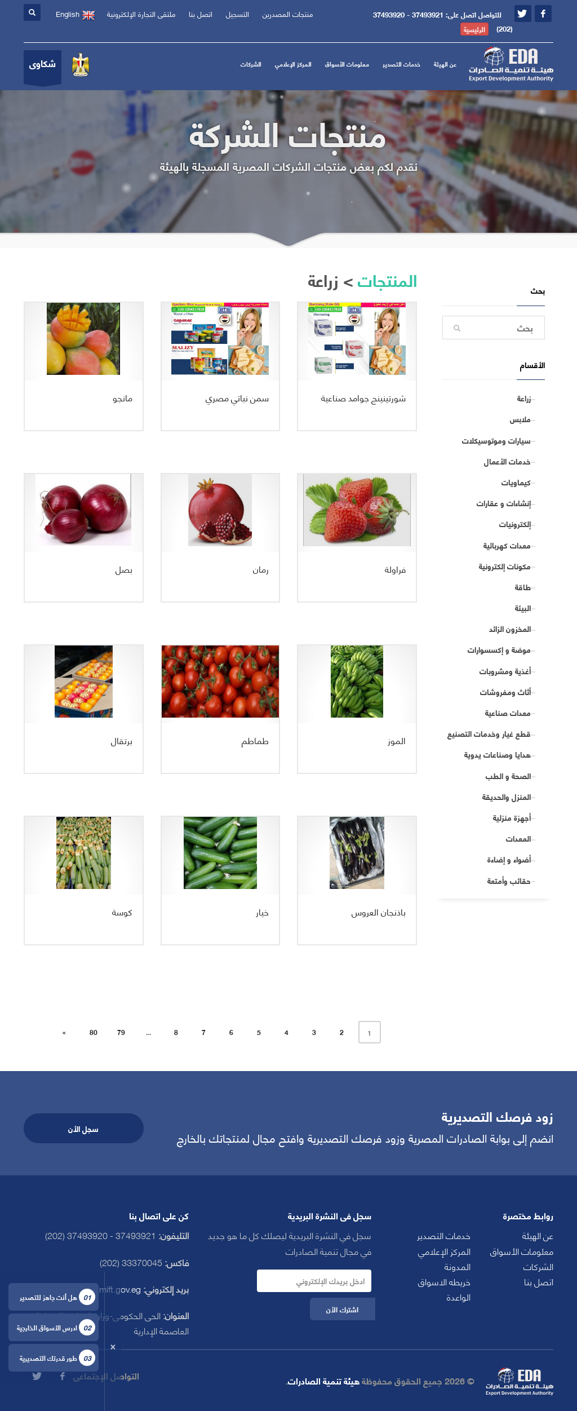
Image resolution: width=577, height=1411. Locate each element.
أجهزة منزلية (512, 817)
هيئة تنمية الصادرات (323, 1380)
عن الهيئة (445, 63)
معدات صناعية (508, 712)
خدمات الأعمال (507, 461)
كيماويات (516, 482)
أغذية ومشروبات (505, 671)
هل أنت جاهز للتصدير (57, 1297)
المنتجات (387, 279)
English (75, 14)
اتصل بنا (538, 1281)
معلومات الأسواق (347, 63)
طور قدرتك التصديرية (57, 1358)
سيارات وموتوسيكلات (496, 440)
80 (93, 1031)
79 (121, 1031)
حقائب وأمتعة (509, 880)
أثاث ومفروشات (505, 691)
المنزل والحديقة (506, 796)
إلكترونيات (515, 523)
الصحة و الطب (508, 775)
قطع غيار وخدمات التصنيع (489, 733)
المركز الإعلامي (293, 63)
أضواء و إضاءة (509, 859)
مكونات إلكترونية (505, 566)
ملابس (520, 419)
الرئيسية (474, 29)
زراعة (524, 398)
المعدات (518, 838)
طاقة (523, 587)
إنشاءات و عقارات (504, 503)
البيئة (523, 607)
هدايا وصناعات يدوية (497, 754)
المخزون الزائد (510, 628)
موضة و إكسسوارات (499, 649)
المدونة (458, 1266)
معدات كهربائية (507, 545)
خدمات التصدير (401, 63)
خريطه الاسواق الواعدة (444, 1288)
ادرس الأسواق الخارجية (56, 1327)
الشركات (251, 63)
